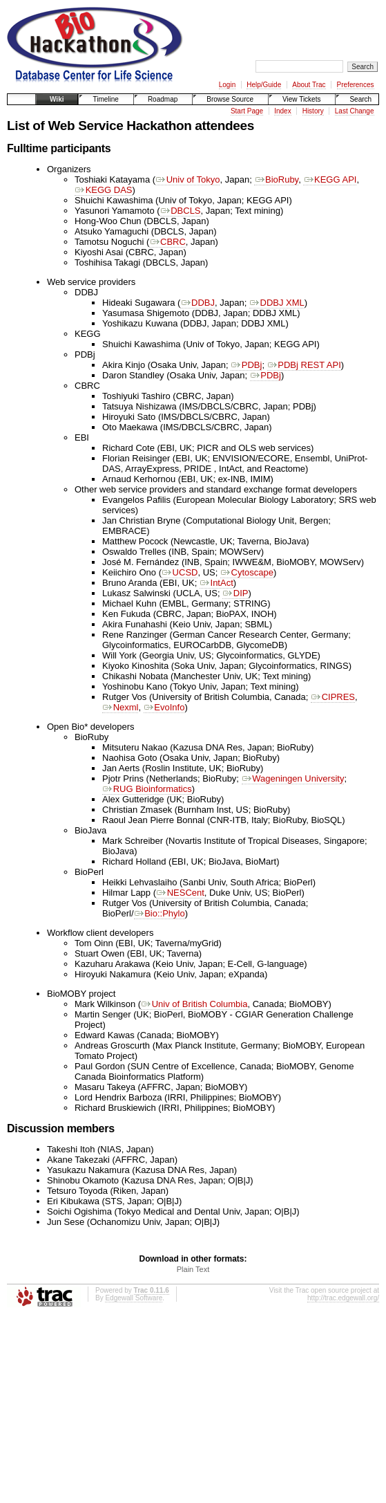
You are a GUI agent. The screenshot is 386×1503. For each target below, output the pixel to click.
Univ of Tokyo (187, 179)
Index (282, 111)
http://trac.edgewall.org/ (343, 1298)
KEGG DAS (104, 190)
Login (227, 85)
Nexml (120, 707)
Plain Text (193, 1269)
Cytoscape (246, 572)
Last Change (354, 111)
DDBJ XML (277, 302)
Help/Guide (264, 85)
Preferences (355, 85)
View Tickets (301, 99)
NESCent (180, 892)
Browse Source (229, 99)
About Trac (308, 85)
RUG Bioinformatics (147, 789)
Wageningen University (293, 778)
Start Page (247, 111)
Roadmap (162, 99)
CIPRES (333, 697)
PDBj (246, 365)
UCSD (179, 572)
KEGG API (329, 179)
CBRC (167, 242)
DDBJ (197, 302)
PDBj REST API (304, 365)
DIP (235, 593)
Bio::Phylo (159, 913)
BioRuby (276, 179)
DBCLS (180, 210)
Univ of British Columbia (194, 1004)
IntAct (216, 583)
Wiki (57, 99)
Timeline (105, 99)
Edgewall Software (133, 1298)
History (313, 111)
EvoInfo (164, 707)
